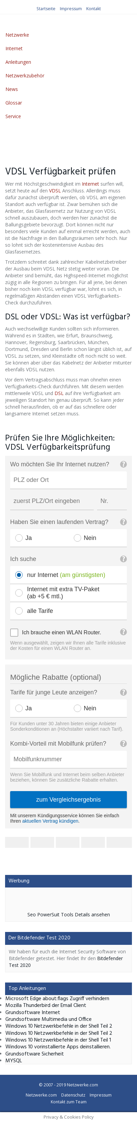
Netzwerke (17, 35)
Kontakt (93, 9)
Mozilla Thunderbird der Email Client (45, 1005)
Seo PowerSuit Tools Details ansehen (68, 914)
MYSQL (13, 1060)
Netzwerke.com (82, 1085)
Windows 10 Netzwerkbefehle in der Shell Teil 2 (58, 1026)
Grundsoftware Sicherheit (34, 1054)
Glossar (13, 102)
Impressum (71, 9)
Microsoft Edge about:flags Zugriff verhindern (57, 998)
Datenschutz (73, 1095)
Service (13, 116)
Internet (14, 48)
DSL (59, 393)
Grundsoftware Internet (32, 1012)
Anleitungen (18, 62)
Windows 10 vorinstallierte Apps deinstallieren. (58, 1047)
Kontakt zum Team (69, 1102)
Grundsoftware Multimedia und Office (48, 1019)
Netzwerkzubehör (24, 75)
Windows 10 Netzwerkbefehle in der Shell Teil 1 (58, 1040)
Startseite (46, 9)
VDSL (55, 190)
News (11, 89)
